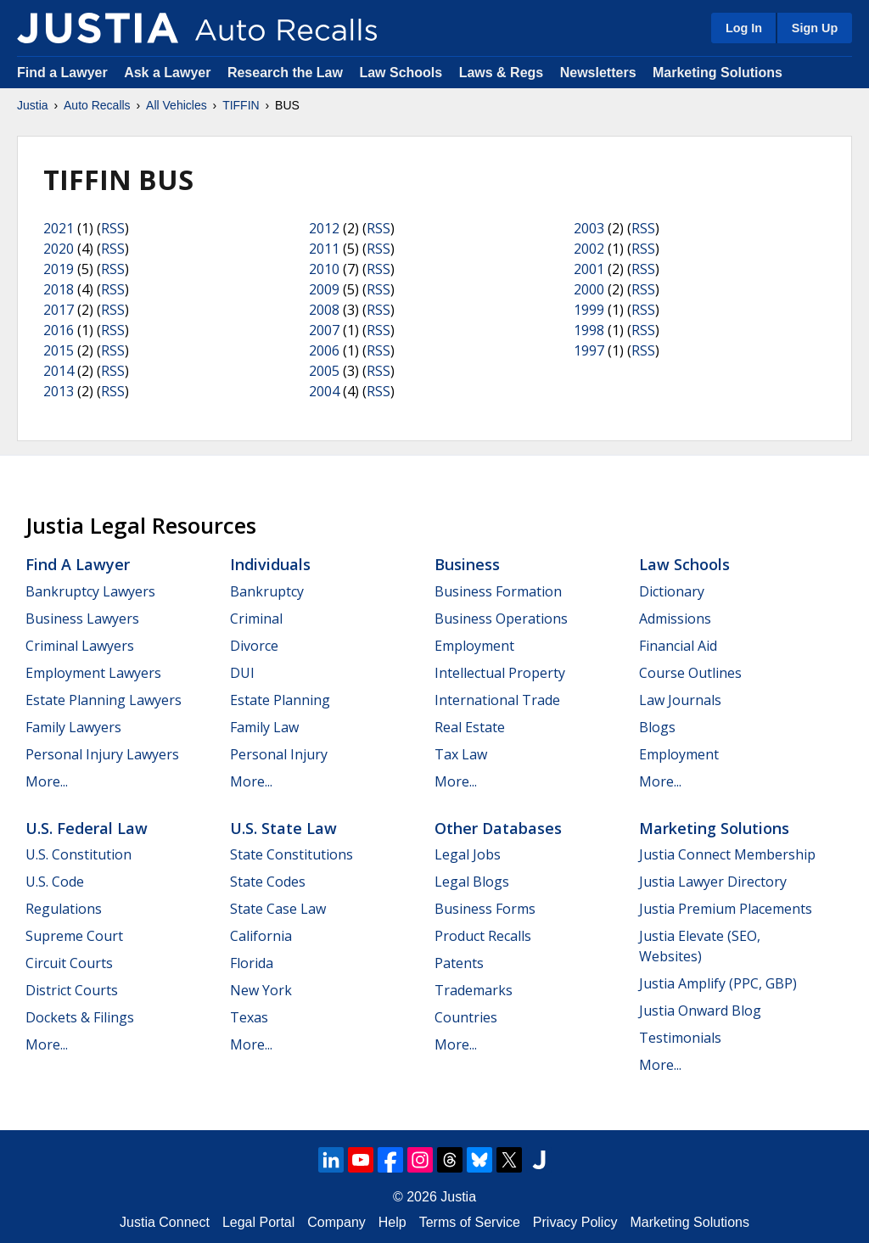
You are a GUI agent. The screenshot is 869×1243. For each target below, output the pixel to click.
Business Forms (484, 908)
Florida (251, 963)
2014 (58, 370)
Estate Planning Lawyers (103, 700)
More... (46, 781)
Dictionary (671, 591)
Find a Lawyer (62, 72)
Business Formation (498, 591)
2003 (589, 228)
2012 (324, 228)
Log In (744, 28)
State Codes (268, 881)
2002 (589, 248)
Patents (459, 963)
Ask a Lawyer (169, 72)
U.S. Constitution (78, 854)
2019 (58, 269)
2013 (58, 391)
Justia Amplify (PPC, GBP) (718, 983)
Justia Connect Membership (727, 854)
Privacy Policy (575, 1222)
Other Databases (498, 828)
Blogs (657, 727)
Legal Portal (258, 1222)
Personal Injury (279, 754)
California (261, 936)
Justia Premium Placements (725, 908)
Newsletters (598, 72)
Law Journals (680, 700)
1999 (589, 309)
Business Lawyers (82, 618)
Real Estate (469, 727)
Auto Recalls (97, 105)
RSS (113, 228)
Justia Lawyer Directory (713, 881)
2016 (58, 330)
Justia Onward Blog (700, 1010)
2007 (324, 330)
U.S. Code (54, 881)
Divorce (254, 645)
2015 (58, 350)
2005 (324, 370)
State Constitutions (291, 854)
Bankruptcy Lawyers (90, 591)
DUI (242, 672)
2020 (58, 248)
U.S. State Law (283, 828)
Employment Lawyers (93, 672)
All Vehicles (176, 105)
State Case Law (278, 908)
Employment (474, 645)
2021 (58, 228)
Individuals (270, 564)
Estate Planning (280, 700)
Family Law (264, 727)
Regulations (63, 908)
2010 (324, 269)
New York (261, 990)
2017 (58, 309)
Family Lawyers (73, 727)
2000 (589, 289)
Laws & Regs (501, 72)
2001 (589, 269)
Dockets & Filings (79, 1017)
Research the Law (285, 72)
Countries (465, 1017)
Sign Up (815, 28)
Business (467, 564)
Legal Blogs (471, 881)
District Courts (71, 990)
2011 (324, 248)
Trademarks (473, 990)
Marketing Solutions (717, 72)
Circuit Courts (69, 963)
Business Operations (501, 618)
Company (336, 1222)
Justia (32, 105)
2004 (324, 391)
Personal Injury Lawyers (102, 754)
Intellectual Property (499, 672)
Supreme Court (74, 936)
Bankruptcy (267, 591)
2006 (324, 350)
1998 (589, 330)
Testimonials (680, 1037)
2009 (324, 289)
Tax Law (460, 754)
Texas (249, 1017)
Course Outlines (690, 672)
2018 (58, 289)
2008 (324, 309)
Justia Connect (165, 1222)
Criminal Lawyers (79, 645)
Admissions (675, 618)
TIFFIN (241, 105)
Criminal (256, 618)
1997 (589, 350)
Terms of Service (469, 1222)
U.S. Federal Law (86, 828)
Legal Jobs (467, 854)
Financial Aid (678, 645)
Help (392, 1222)
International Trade (497, 700)
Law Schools (400, 72)
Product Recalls (482, 936)
